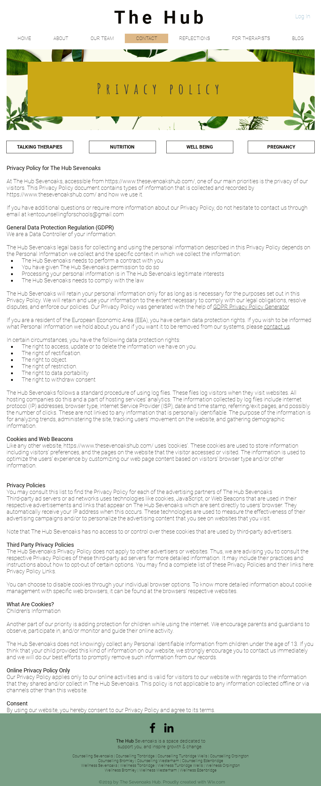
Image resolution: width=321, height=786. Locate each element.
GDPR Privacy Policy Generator (251, 306)
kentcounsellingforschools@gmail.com (76, 214)
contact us (277, 326)
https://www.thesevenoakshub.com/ (52, 194)
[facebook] (152, 727)
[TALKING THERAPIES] (39, 147)
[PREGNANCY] (281, 147)
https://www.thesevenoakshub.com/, (150, 181)
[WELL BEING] (199, 147)
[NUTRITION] (122, 147)
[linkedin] (168, 727)
